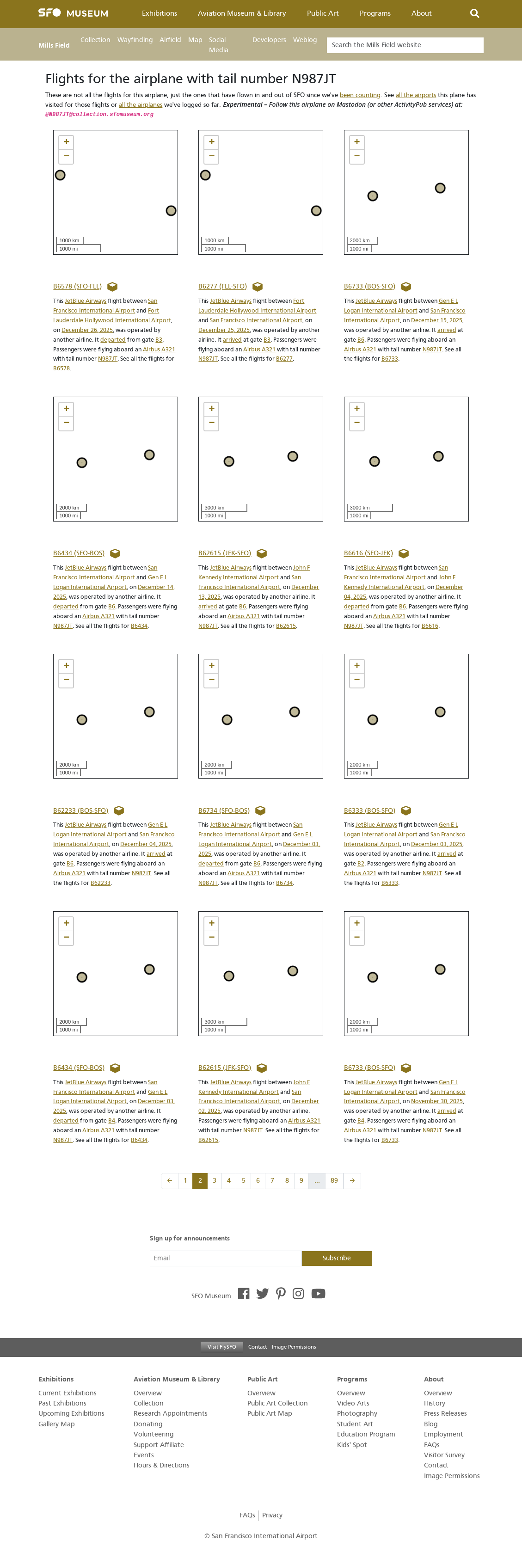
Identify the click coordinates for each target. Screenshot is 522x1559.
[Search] (405, 45)
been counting (360, 95)
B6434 (139, 625)
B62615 (286, 625)
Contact (257, 1347)
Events (144, 1455)
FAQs (432, 1445)
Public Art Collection (277, 1403)
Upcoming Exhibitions (71, 1414)
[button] (66, 143)
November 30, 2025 (437, 1101)
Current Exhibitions (67, 1393)
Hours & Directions (162, 1465)
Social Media (218, 45)
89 (334, 1181)
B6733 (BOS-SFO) (369, 287)
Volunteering (153, 1434)
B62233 (101, 882)
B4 (111, 1120)
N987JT (107, 358)
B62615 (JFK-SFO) (224, 554)
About (421, 13)
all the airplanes (140, 105)
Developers (269, 40)
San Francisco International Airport (256, 320)
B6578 (61, 368)
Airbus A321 (159, 349)
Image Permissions (294, 1347)
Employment (443, 1434)
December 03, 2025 (436, 844)
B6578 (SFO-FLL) (77, 287)
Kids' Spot (352, 1445)
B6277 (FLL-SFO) (222, 287)
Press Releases (445, 1414)
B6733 (389, 358)
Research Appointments (171, 1414)
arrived (232, 339)
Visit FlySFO (222, 1347)
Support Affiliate (159, 1445)
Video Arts (353, 1403)
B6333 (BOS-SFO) (369, 811)
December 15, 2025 (436, 320)
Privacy (272, 1515)
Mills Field (54, 45)
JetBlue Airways (85, 300)
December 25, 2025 (224, 329)
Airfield (170, 40)
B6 (360, 339)
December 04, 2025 (146, 844)
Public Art (323, 13)
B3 (158, 339)
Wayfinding (135, 40)
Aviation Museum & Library (242, 13)
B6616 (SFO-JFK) (368, 554)
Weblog (305, 40)
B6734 (284, 882)
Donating (148, 1424)
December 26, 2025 (87, 329)
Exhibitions (159, 13)
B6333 (389, 882)
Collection (95, 40)
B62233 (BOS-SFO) (80, 811)
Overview (148, 1393)
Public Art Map (269, 1414)
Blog (430, 1424)
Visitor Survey (444, 1455)
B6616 (430, 625)
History (434, 1403)
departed (113, 339)
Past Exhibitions (62, 1403)
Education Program (366, 1434)
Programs (375, 13)
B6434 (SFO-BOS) (78, 554)
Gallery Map (56, 1424)
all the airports (416, 95)
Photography (357, 1414)
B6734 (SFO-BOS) (224, 811)
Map (195, 40)
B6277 (284, 358)
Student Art (355, 1424)
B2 (360, 863)
